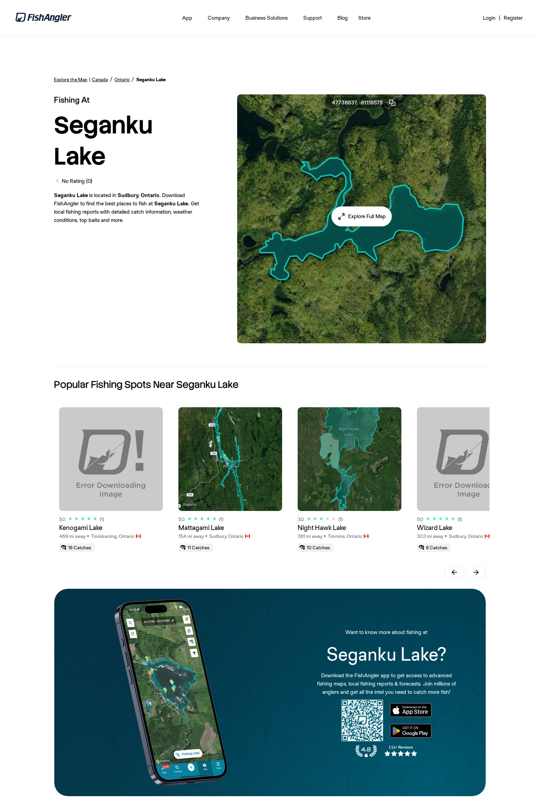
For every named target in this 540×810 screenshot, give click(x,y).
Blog (342, 17)
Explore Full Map (367, 216)
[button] (361, 216)
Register (513, 17)
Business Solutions (266, 17)
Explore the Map (70, 79)
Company (219, 17)
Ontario (122, 79)
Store (364, 17)
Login (489, 17)
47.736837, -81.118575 (364, 103)
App (187, 17)
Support (312, 17)
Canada (100, 79)
